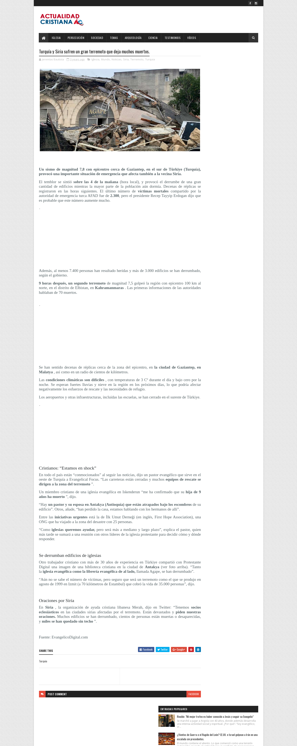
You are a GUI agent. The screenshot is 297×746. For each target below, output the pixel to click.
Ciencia (153, 37)
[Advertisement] (112, 236)
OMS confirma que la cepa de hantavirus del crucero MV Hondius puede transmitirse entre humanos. (233, 114)
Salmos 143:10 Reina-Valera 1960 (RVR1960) (234, 137)
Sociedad (97, 37)
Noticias (116, 60)
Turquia (150, 60)
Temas (114, 37)
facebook (178, 709)
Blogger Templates (92, 740)
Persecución (76, 37)
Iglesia (56, 37)
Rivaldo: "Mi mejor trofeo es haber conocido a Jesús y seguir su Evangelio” (233, 60)
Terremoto (137, 60)
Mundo (105, 60)
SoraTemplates (58, 740)
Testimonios (173, 37)
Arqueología (133, 37)
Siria (126, 60)
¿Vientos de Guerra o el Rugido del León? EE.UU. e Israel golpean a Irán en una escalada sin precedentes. (232, 88)
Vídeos (191, 37)
